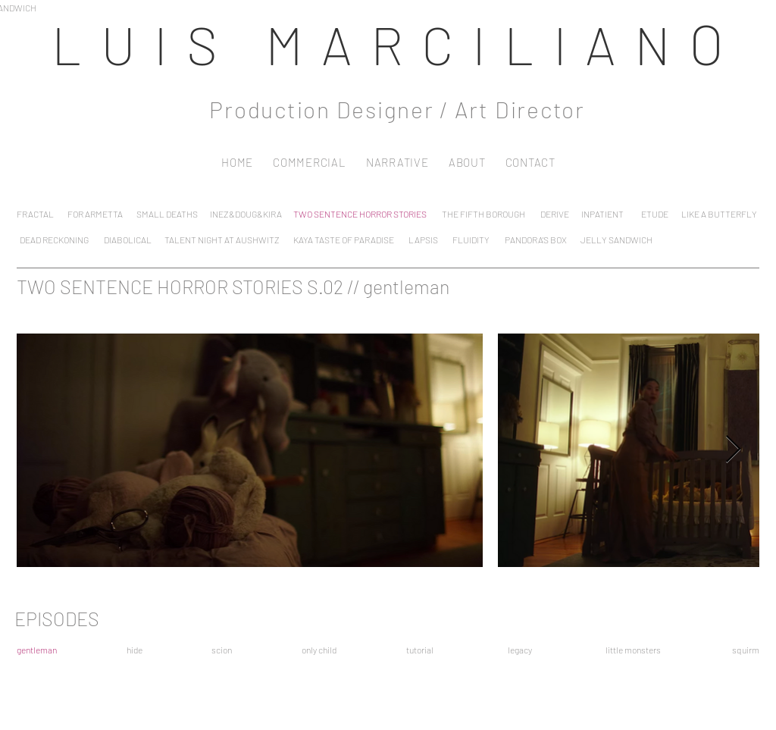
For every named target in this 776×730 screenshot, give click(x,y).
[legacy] (519, 649)
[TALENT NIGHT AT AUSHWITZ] (222, 239)
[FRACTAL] (35, 213)
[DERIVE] (554, 213)
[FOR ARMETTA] (95, 213)
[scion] (221, 649)
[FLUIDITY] (470, 239)
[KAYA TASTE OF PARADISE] (343, 239)
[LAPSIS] (423, 239)
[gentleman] (36, 649)
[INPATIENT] (602, 213)
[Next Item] (733, 450)
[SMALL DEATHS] (167, 213)
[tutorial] (419, 649)
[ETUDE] (654, 213)
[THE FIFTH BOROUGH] (483, 213)
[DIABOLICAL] (127, 239)
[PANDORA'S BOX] (535, 239)
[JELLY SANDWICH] (616, 239)
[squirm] (745, 649)
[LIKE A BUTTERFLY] (719, 213)
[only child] (318, 649)
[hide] (134, 649)
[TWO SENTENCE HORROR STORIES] (360, 213)
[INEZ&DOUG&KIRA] (245, 213)
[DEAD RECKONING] (54, 239)
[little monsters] (633, 649)
